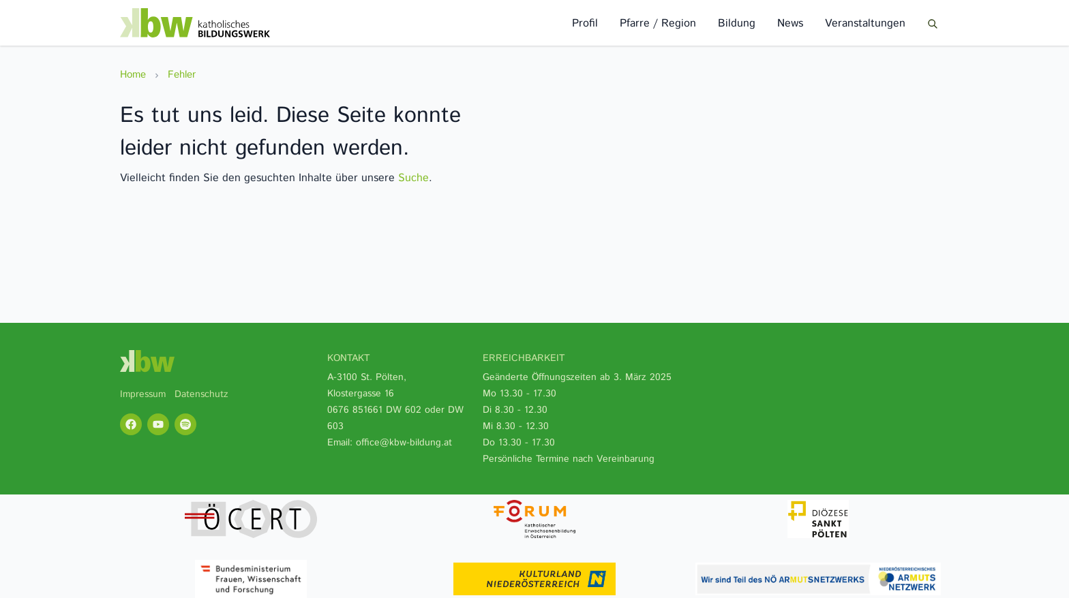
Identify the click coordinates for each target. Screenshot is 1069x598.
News (790, 23)
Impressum (143, 394)
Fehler (182, 74)
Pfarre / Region (658, 23)
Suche (413, 178)
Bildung (736, 23)
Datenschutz (201, 394)
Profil (585, 23)
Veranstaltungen (865, 23)
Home (133, 74)
